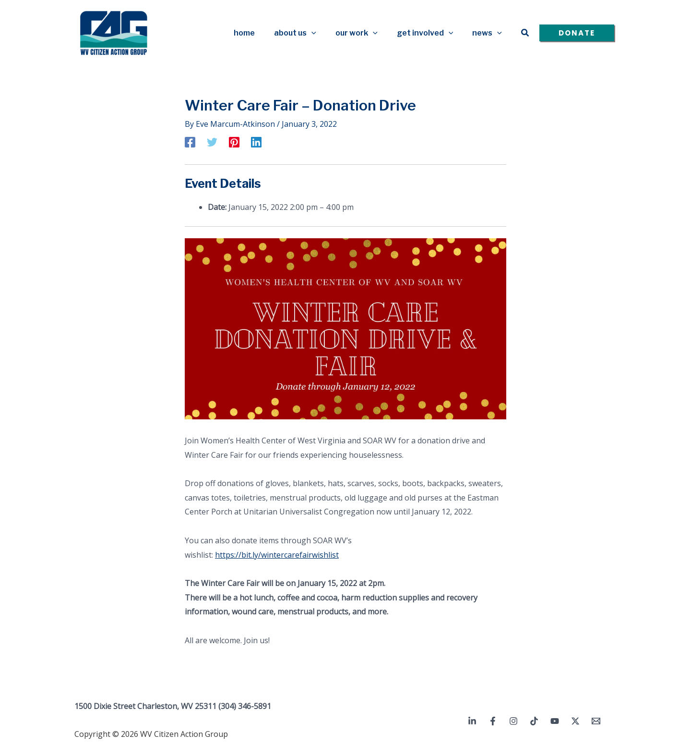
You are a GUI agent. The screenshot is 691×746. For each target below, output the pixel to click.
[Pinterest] (234, 141)
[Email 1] (596, 720)
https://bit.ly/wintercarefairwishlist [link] (277, 554)
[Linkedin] (256, 141)
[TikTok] (534, 720)
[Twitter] (212, 141)
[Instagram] (513, 720)
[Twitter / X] (575, 720)
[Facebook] (190, 141)
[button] (325, 32)
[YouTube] (554, 720)
